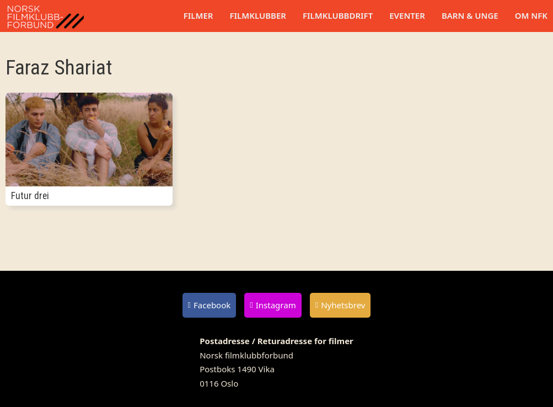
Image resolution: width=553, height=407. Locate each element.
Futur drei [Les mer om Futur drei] (30, 195)
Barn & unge (470, 15)
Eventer (407, 15)
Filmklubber (257, 15)
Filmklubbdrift (338, 15)
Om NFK (531, 15)
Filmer (198, 15)
